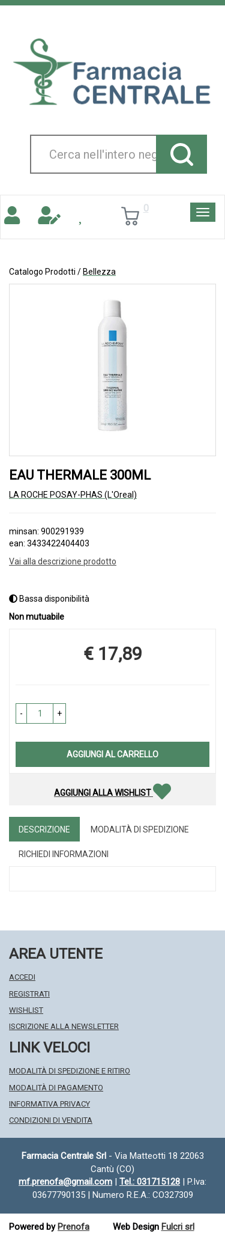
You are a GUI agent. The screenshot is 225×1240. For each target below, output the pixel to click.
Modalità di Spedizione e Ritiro (69, 1070)
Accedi (22, 977)
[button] (21, 713)
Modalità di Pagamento (56, 1087)
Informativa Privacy (49, 1103)
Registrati (29, 993)
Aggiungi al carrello (112, 754)
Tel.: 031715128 (149, 1181)
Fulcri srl (177, 1226)
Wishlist (26, 1010)
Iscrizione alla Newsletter (64, 1026)
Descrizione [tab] (44, 829)
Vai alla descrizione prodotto (62, 561)
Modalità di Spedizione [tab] (140, 829)
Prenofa (73, 1226)
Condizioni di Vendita (50, 1120)
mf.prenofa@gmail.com (65, 1181)
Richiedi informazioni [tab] (64, 854)
